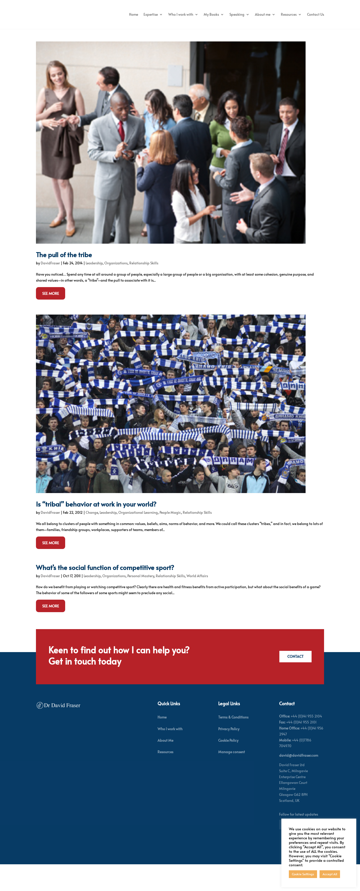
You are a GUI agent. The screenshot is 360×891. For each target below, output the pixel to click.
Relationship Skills (143, 290)
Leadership (94, 290)
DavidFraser (50, 290)
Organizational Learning (138, 539)
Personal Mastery (140, 602)
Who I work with (203, 14)
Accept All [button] (330, 874)
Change (92, 539)
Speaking (259, 14)
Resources (311, 14)
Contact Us (315, 33)
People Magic (170, 539)
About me (285, 14)
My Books (233, 14)
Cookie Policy (228, 767)
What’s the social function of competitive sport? (105, 593)
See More (50, 320)
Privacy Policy (228, 755)
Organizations (116, 290)
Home (156, 14)
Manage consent (231, 778)
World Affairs (197, 602)
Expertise (173, 14)
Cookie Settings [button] (303, 874)
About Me (165, 767)
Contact (295, 683)
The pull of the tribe (64, 281)
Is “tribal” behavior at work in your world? (96, 530)
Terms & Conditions (233, 744)
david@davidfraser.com (298, 782)
